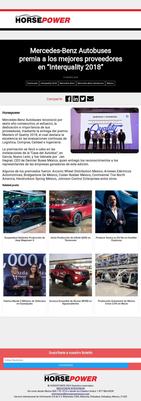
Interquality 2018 (49, 83)
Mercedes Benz (67, 83)
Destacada (32, 83)
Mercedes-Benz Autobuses (91, 83)
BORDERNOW (78, 388)
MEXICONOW (63, 388)
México (110, 83)
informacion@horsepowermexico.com (71, 394)
